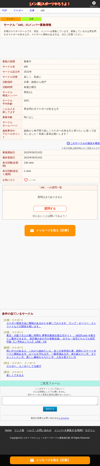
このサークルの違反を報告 (83, 143)
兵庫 (32, 10)
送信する (50, 409)
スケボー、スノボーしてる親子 (23, 366)
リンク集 (19, 430)
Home (8, 430)
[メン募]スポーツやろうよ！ (50, 4)
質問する (50, 208)
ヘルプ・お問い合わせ (39, 430)
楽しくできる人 (15, 375)
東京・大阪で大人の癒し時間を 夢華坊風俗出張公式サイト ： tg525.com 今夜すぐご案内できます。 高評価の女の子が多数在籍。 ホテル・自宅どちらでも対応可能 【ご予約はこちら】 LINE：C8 (51, 338)
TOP (4, 10)
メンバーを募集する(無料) (68, 430)
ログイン (94, 4)
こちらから (64, 418)
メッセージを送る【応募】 (50, 230)
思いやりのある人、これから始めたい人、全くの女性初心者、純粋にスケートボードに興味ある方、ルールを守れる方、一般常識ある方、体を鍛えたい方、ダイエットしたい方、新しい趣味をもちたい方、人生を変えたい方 (51, 354)
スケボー (18, 10)
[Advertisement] (50, 49)
